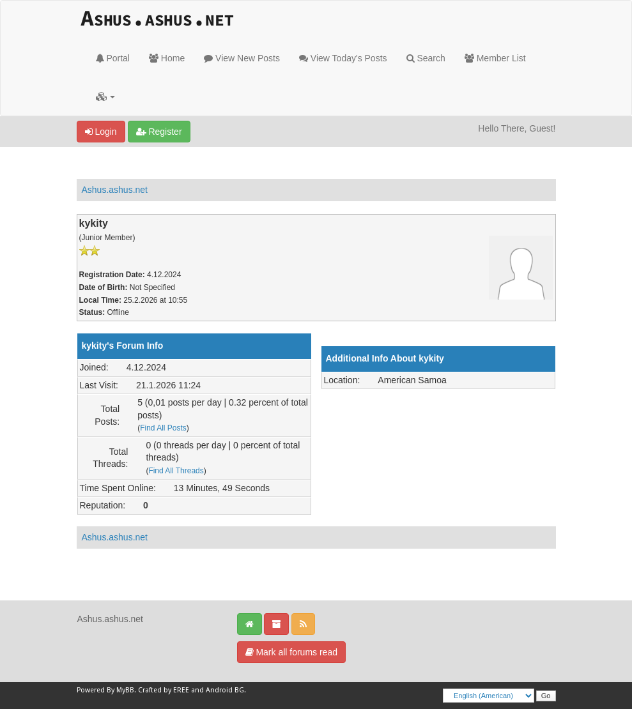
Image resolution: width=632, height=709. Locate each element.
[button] (105, 96)
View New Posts (242, 58)
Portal (113, 58)
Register (159, 131)
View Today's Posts (343, 58)
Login (101, 131)
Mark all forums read (291, 652)
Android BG (225, 690)
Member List (495, 58)
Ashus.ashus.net (115, 190)
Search (425, 58)
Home (167, 58)
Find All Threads (175, 470)
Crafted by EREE (163, 690)
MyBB (125, 690)
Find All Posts (163, 427)
